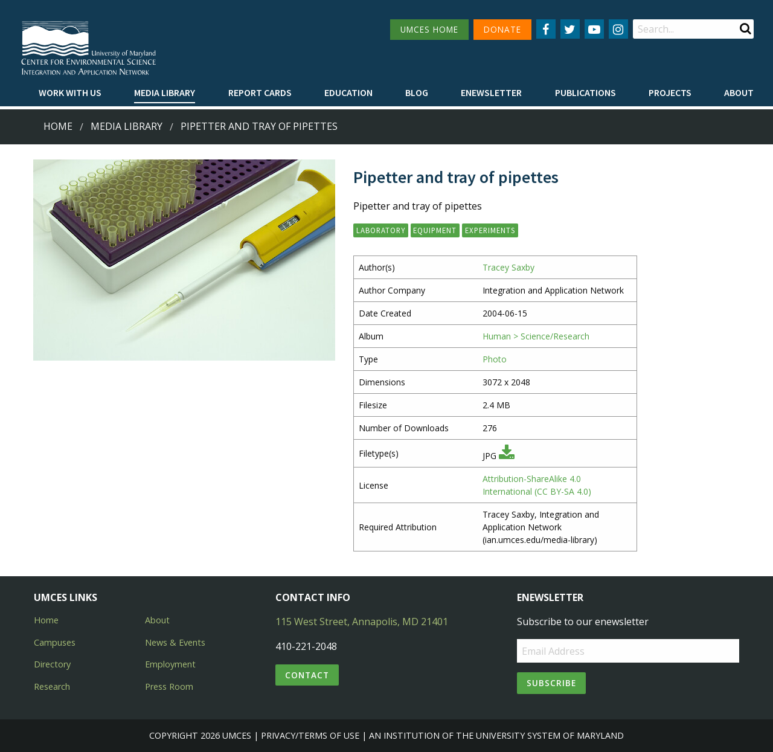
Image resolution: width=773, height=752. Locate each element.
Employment (170, 664)
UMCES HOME (429, 29)
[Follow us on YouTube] (594, 29)
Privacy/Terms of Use (310, 735)
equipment (435, 230)
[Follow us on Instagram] (618, 29)
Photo (495, 359)
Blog (416, 92)
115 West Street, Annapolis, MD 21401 (361, 621)
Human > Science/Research (536, 336)
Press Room (169, 686)
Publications (585, 92)
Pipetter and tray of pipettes (259, 126)
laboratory (380, 230)
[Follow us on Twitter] (570, 29)
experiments (490, 230)
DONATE (502, 29)
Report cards (260, 92)
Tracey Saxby (508, 267)
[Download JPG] (507, 455)
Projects (670, 92)
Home (57, 126)
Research (52, 686)
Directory (52, 664)
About (739, 92)
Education (348, 92)
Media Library (164, 92)
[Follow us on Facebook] (546, 29)
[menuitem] (70, 93)
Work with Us (70, 92)
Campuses (54, 642)
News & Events (175, 642)
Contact (307, 675)
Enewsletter (491, 92)
